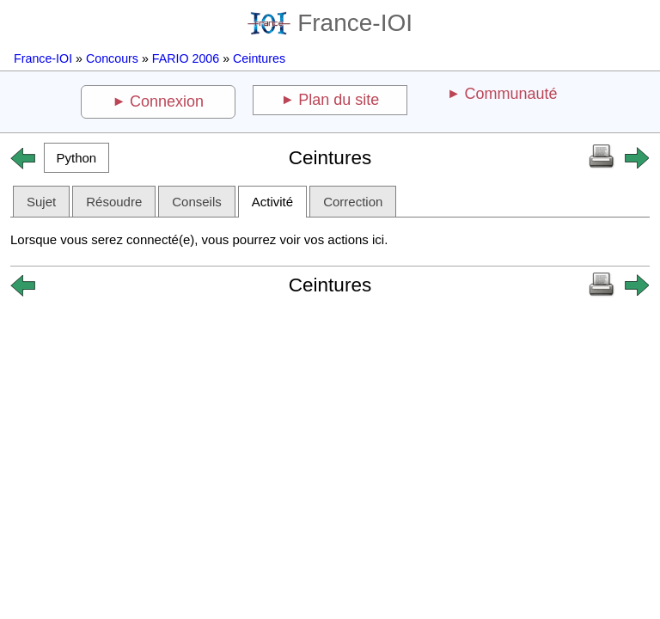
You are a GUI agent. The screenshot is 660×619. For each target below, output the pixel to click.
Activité (272, 201)
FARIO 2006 (185, 58)
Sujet (41, 201)
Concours (112, 58)
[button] (76, 158)
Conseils (197, 201)
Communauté (510, 93)
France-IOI (330, 22)
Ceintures (259, 58)
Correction (352, 201)
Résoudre (114, 201)
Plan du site (338, 99)
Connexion (167, 101)
